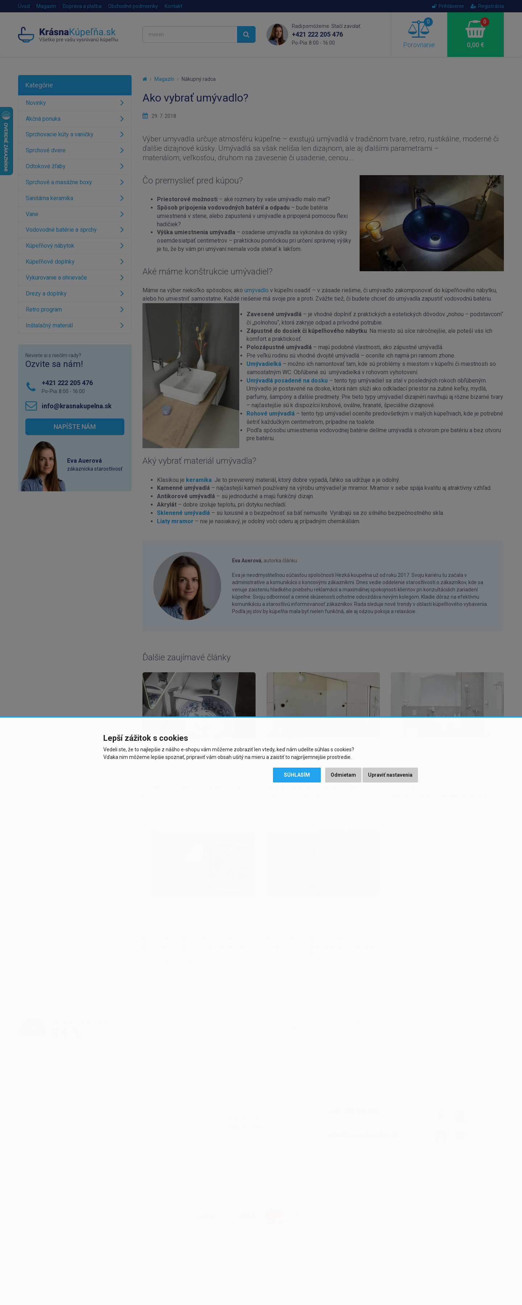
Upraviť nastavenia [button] (390, 775)
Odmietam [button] (343, 775)
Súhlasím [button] (297, 775)
